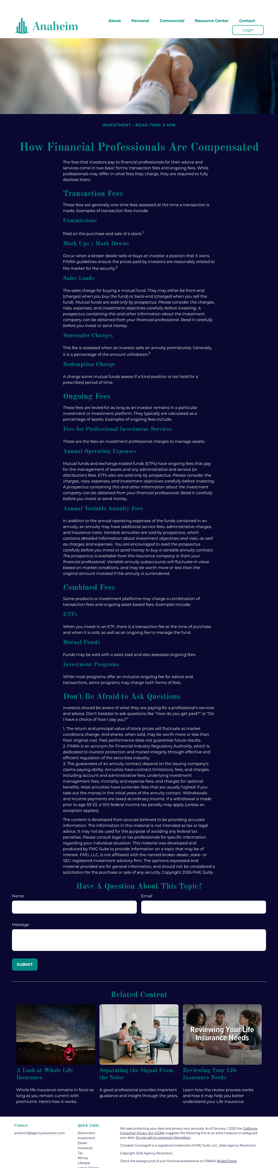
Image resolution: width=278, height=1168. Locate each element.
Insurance (85, 1135)
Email (146, 883)
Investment (86, 1125)
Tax (80, 1140)
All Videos (85, 1160)
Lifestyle (84, 1150)
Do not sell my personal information (163, 1125)
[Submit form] (25, 952)
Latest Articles (88, 1155)
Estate (82, 1130)
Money (83, 1145)
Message (20, 911)
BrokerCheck (227, 1148)
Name (18, 883)
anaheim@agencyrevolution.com (39, 1120)
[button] (114, 7)
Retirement (86, 1120)
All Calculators (88, 1165)
